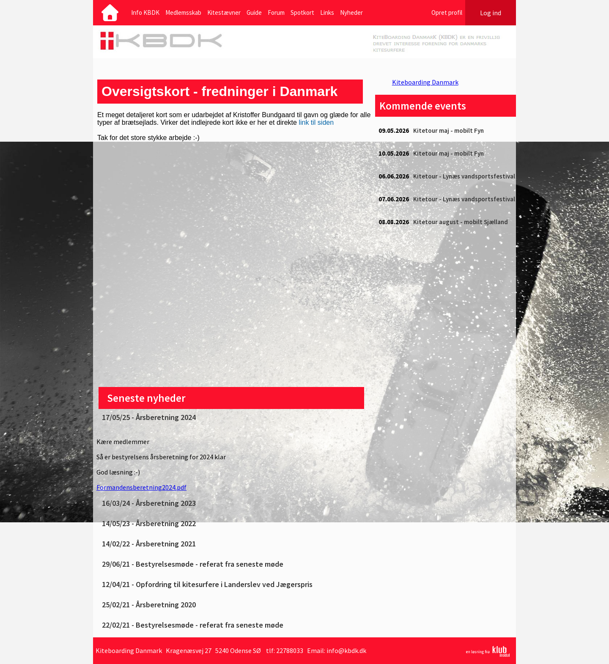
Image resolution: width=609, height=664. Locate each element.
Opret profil (446, 12)
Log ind (490, 12)
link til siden (316, 122)
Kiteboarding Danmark (425, 82)
